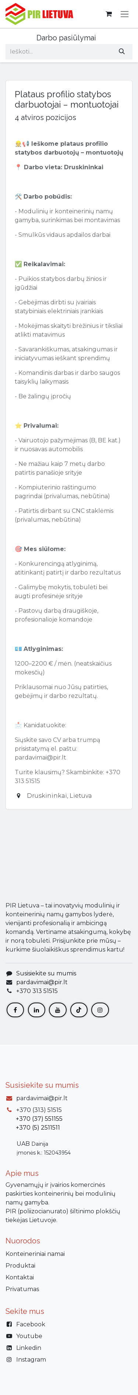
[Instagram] (100, 1010)
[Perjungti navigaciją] (124, 14)
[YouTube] (57, 1010)
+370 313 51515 (37, 991)
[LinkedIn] (36, 1010)
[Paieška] (121, 51)
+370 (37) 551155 (39, 1118)
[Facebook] (15, 1010)
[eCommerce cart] (108, 14)
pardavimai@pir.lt (42, 982)
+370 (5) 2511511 (38, 1127)
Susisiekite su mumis (46, 974)
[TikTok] (79, 1010)
